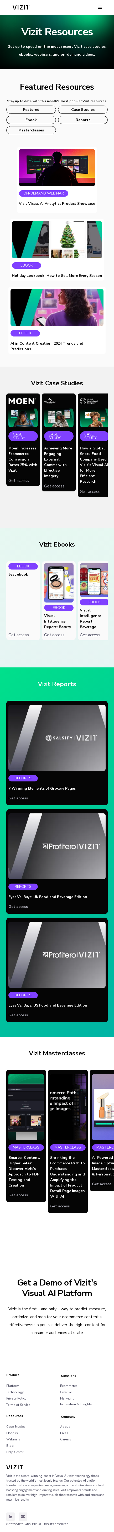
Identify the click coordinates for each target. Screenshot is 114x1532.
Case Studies (83, 109)
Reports (83, 119)
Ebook (31, 119)
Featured (31, 109)
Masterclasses (31, 130)
